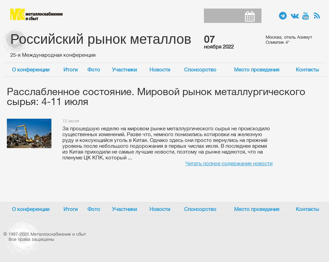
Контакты (307, 70)
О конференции (30, 70)
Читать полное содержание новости (228, 163)
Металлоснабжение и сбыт (36, 14)
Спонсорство (200, 70)
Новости (159, 70)
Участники (124, 70)
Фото (93, 70)
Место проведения (256, 70)
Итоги (70, 70)
